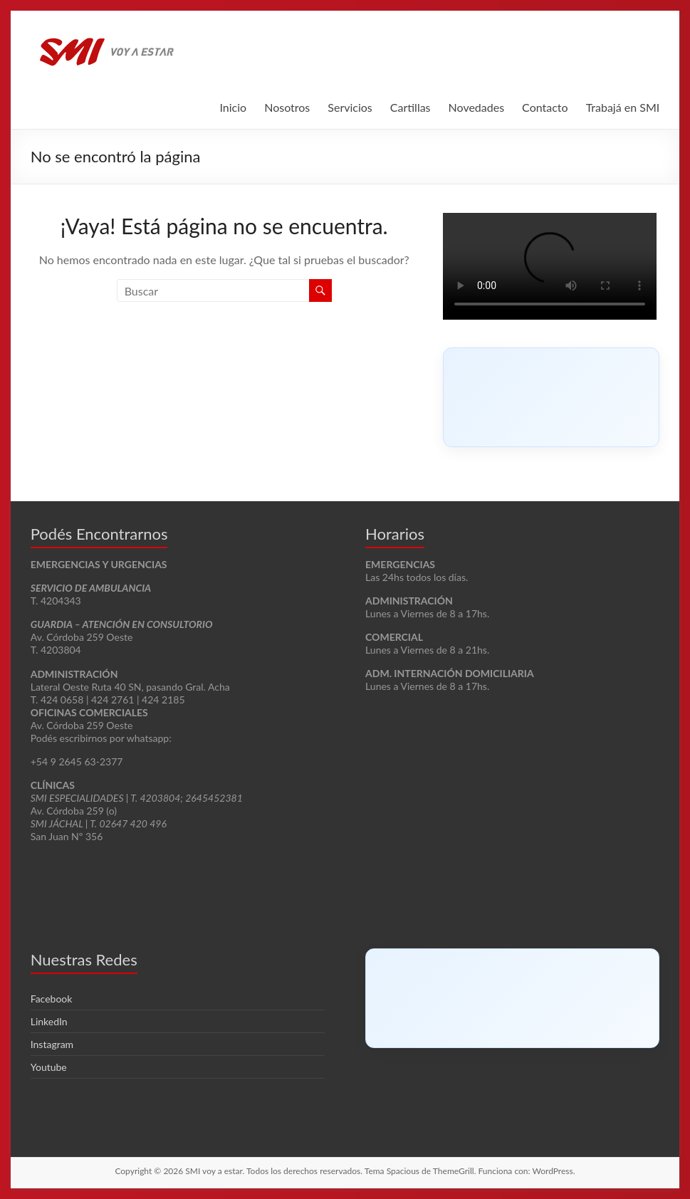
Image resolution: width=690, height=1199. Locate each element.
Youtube (49, 1067)
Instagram (52, 1044)
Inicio (232, 107)
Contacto (545, 107)
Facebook (52, 999)
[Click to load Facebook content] (551, 397)
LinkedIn (49, 1021)
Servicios (350, 107)
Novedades (477, 107)
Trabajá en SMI (623, 107)
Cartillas (410, 107)
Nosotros (287, 107)
